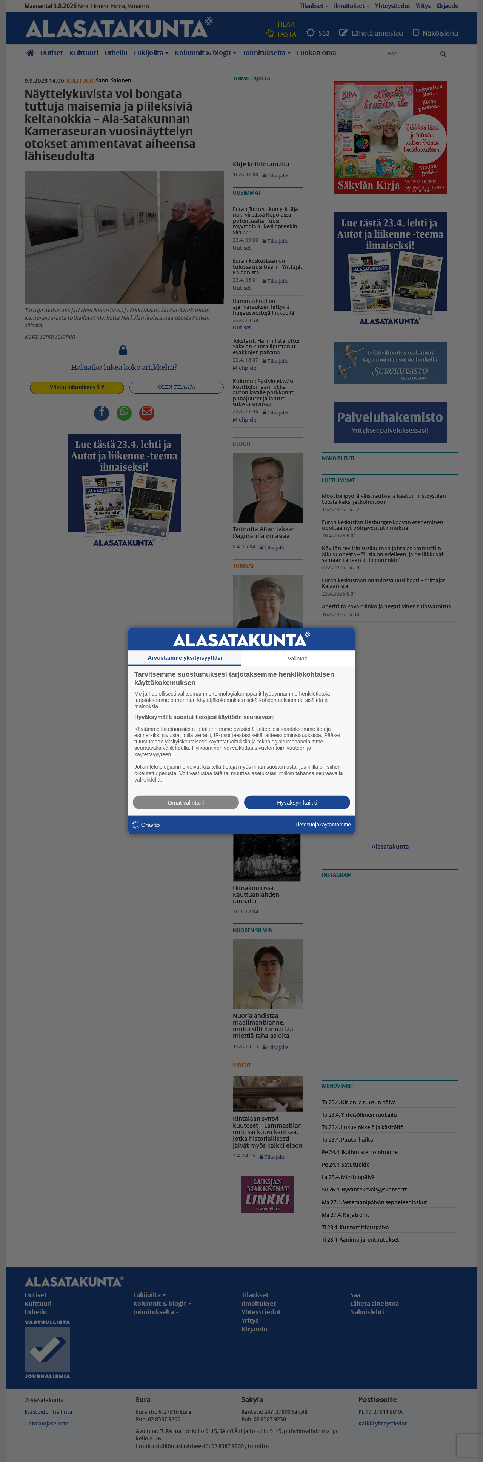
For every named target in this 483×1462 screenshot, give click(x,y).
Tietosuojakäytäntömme (323, 825)
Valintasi (298, 658)
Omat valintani (186, 802)
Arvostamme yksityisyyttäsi (185, 657)
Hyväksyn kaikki (297, 802)
